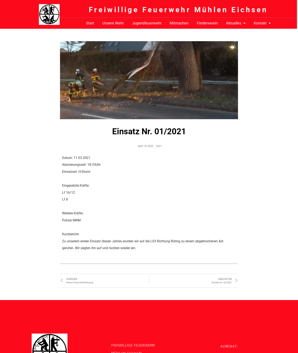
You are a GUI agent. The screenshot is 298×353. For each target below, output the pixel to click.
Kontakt (262, 23)
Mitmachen (179, 23)
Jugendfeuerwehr (146, 23)
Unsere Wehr (113, 23)
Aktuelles (235, 23)
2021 (159, 146)
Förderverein (207, 23)
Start (90, 23)
